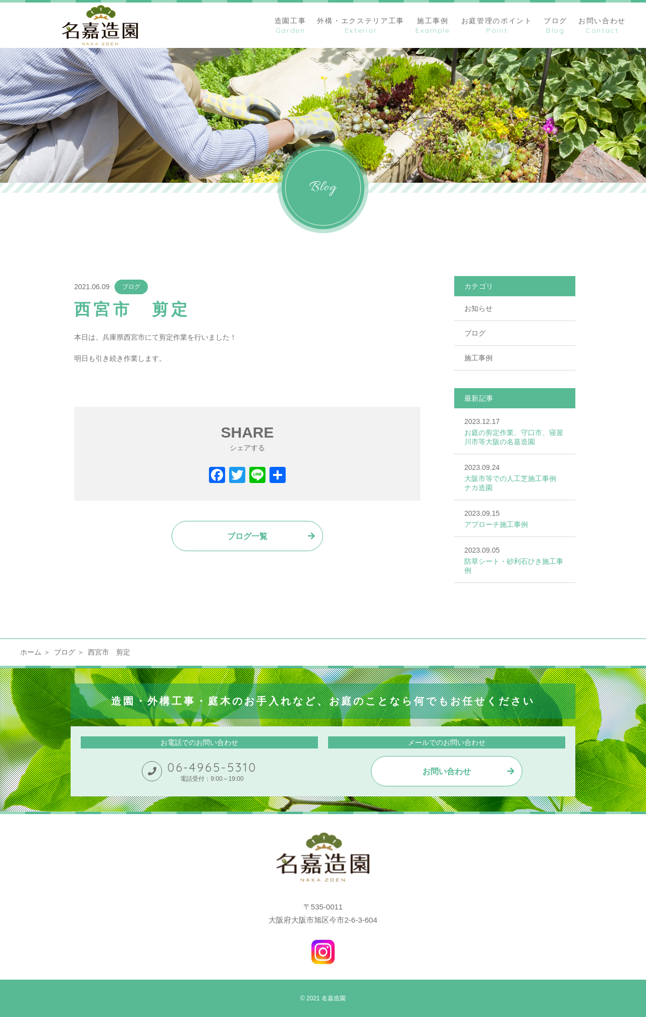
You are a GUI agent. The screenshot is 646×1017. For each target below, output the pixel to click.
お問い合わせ (446, 771)
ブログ (131, 286)
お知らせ (478, 308)
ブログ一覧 (247, 536)
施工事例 (478, 358)
